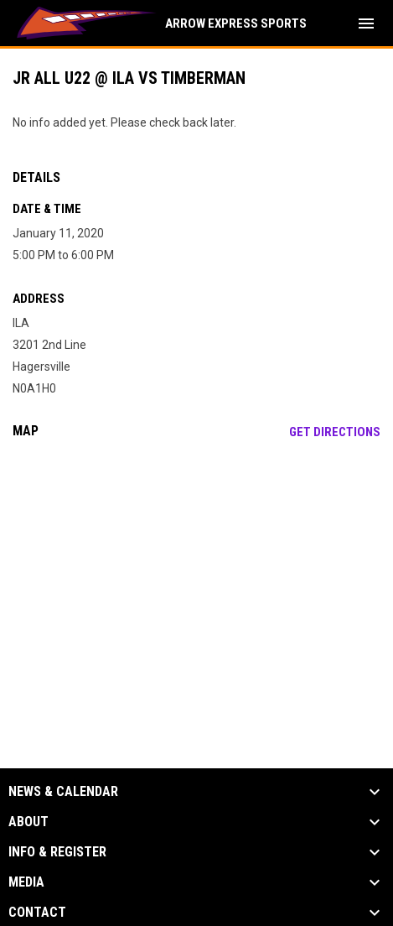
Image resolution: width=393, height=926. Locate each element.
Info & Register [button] (57, 852)
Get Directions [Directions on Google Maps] (334, 432)
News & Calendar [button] (63, 792)
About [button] (28, 822)
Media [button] (26, 882)
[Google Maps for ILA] (196, 580)
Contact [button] (37, 912)
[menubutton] (366, 23)
